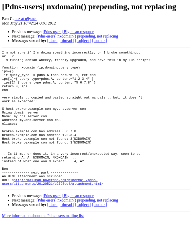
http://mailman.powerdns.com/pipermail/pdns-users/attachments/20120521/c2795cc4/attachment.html (52, 208)
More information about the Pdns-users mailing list (43, 242)
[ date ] (52, 40)
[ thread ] (67, 40)
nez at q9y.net (25, 18)
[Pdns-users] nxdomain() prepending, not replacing (77, 36)
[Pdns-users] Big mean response (68, 32)
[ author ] (99, 40)
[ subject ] (83, 40)
